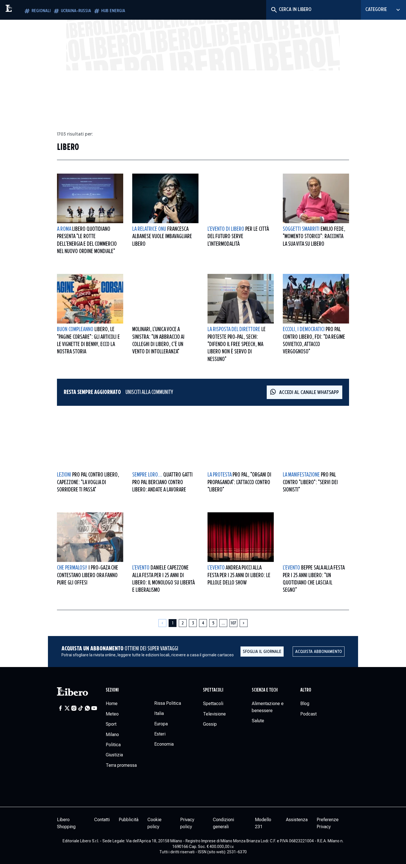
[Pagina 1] (172, 623)
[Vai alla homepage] (21, 9)
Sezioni (112, 690)
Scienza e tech (265, 690)
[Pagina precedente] (162, 623)
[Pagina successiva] (244, 623)
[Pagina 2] (183, 623)
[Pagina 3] (193, 623)
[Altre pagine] (223, 623)
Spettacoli (213, 690)
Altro (305, 690)
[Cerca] (274, 9)
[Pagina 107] (233, 623)
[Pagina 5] (213, 623)
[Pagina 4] (203, 623)
